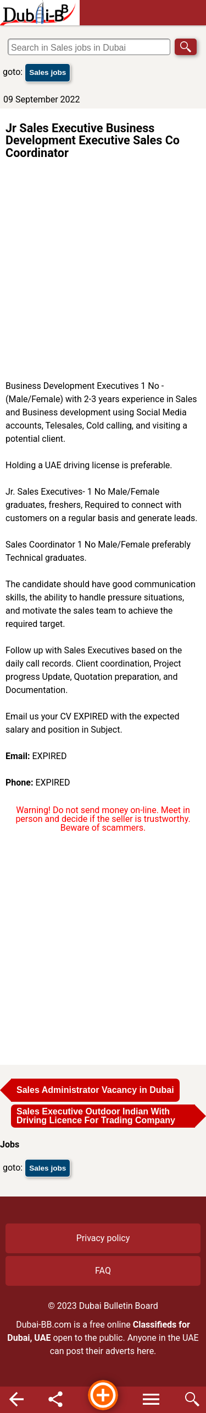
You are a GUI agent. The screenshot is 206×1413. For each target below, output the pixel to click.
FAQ (103, 1270)
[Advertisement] (103, 270)
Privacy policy (103, 1238)
